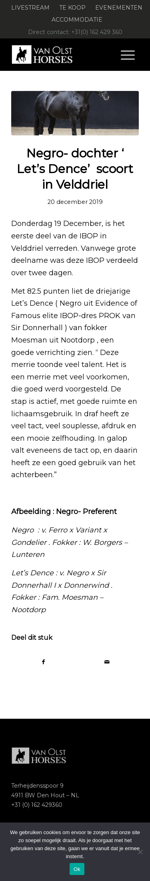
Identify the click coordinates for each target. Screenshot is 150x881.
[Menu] (128, 54)
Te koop (72, 7)
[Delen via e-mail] (107, 662)
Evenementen (118, 7)
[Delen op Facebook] (43, 662)
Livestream (30, 7)
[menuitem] (30, 8)
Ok (77, 869)
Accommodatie (77, 19)
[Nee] (140, 852)
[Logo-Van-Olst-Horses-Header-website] (62, 54)
